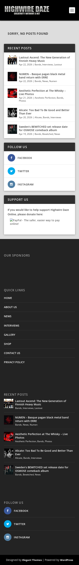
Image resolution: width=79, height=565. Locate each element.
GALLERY (9, 334)
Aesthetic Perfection (45, 97)
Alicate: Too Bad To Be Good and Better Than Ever (44, 111)
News (45, 81)
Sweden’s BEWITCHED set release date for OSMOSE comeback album (43, 128)
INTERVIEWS (11, 325)
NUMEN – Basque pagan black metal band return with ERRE (42, 75)
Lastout (58, 64)
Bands (38, 64)
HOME (8, 298)
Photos (22, 100)
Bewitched (47, 134)
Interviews (47, 64)
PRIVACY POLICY (14, 362)
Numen (53, 81)
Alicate (38, 117)
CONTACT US (12, 353)
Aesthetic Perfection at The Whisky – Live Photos (42, 92)
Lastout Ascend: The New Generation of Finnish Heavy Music (44, 59)
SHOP (7, 344)
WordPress (66, 560)
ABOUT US (10, 307)
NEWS (7, 316)
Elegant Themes (32, 560)
